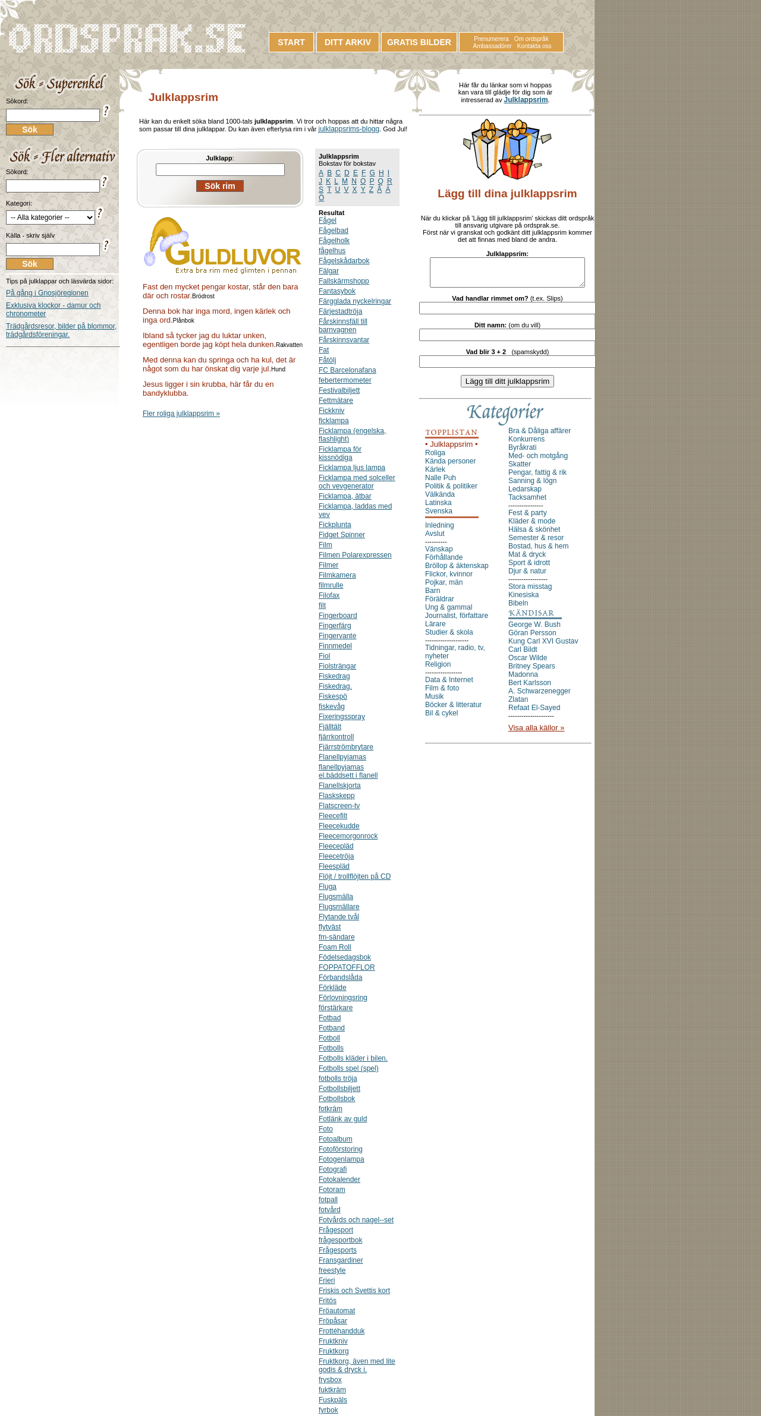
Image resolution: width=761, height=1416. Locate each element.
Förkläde (333, 987)
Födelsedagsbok (345, 957)
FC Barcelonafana (347, 370)
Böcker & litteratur (453, 710)
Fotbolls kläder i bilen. (353, 1058)
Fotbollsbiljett (339, 1088)
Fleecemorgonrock (348, 836)
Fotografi (333, 1169)
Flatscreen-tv (339, 806)
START (291, 42)
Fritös (328, 1301)
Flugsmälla (336, 897)
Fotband (332, 1028)
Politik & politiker (451, 491)
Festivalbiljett (339, 390)
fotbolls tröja (338, 1078)
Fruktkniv (333, 1341)
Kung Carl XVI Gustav (543, 646)
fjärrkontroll (336, 737)
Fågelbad (333, 230)
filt (322, 605)
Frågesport (336, 1230)
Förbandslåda (340, 977)
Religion (438, 670)
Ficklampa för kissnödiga (340, 453)
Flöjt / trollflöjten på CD (355, 876)
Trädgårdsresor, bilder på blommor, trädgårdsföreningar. (61, 330)
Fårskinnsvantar (344, 340)
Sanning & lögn (532, 486)
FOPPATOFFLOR (347, 967)
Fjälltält (330, 727)
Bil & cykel (441, 718)
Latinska (438, 508)
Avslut (434, 539)
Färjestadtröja (340, 311)
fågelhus (332, 251)
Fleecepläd (336, 846)
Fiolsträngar (337, 666)
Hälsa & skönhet (534, 535)
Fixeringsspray (342, 716)
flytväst (330, 927)
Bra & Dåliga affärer (539, 436)
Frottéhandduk (341, 1331)
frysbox (330, 1380)
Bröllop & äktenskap (457, 571)
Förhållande (444, 563)
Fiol (324, 656)
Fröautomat (337, 1311)
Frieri (327, 1280)
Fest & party (527, 518)
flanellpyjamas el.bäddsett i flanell (348, 771)
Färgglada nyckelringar (355, 301)
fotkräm (330, 1109)
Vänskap (439, 554)
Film (325, 545)
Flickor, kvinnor (449, 579)
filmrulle (331, 585)
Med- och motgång (538, 461)
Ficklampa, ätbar (345, 496)
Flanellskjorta (340, 785)
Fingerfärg (335, 626)
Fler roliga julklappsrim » (181, 413)
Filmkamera (337, 575)
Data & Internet (449, 685)
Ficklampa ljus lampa (352, 467)
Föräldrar (439, 604)
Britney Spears (531, 671)
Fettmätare (336, 400)
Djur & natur (527, 576)
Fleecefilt (333, 816)
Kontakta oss (534, 46)
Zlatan (518, 705)
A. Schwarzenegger (539, 696)
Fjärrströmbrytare (346, 747)
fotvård (330, 1210)
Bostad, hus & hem (538, 551)
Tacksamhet (527, 503)
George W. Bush (534, 630)
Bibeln (518, 608)
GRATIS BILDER (419, 42)
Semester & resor (536, 543)
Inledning (439, 530)
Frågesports (338, 1250)
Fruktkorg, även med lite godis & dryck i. (357, 1365)
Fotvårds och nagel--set (356, 1220)
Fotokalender (339, 1179)
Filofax (329, 595)
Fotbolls (331, 1048)
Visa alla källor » (536, 733)
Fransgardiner (341, 1260)
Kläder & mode (531, 526)
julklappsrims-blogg (348, 129)
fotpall (328, 1200)
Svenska (438, 516)
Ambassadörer (492, 46)
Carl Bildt (522, 655)
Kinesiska (523, 600)
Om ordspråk (531, 39)
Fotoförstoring (341, 1149)
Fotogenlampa (341, 1159)
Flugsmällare (339, 907)
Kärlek (435, 475)
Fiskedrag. (335, 686)
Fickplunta (335, 525)
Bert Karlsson (529, 688)
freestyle (332, 1270)
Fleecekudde (339, 826)
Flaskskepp (337, 795)
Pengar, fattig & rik (537, 478)
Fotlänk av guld (343, 1119)
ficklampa (334, 421)
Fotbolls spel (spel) (349, 1068)
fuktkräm (332, 1390)
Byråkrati (522, 453)
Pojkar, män (444, 588)
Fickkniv (331, 410)
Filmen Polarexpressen (355, 555)
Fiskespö (333, 696)
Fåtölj (327, 360)
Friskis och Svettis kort (354, 1290)
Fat (324, 350)
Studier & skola (449, 637)
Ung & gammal (448, 612)
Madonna (523, 680)
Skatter (519, 469)
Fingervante (337, 636)
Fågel (328, 220)
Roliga (435, 458)
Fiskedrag (334, 676)
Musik (434, 702)
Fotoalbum (336, 1139)
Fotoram (332, 1189)
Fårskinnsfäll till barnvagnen (343, 325)
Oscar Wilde (527, 663)
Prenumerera (491, 39)
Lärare (435, 629)
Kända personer (450, 466)
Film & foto (442, 693)
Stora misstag (530, 592)
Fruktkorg (334, 1351)
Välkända (440, 500)
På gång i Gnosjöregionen (47, 293)
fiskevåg (332, 706)
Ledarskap (525, 494)
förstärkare (336, 1008)
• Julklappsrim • (451, 449)
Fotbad (330, 1018)
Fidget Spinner (342, 535)
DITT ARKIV (348, 42)
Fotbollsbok (337, 1099)
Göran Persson (532, 638)
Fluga (328, 886)
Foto (326, 1129)
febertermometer (345, 380)
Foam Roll (335, 947)
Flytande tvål (339, 917)
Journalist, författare (456, 621)
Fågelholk (334, 240)
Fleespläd (334, 866)
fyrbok (328, 1410)
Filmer (328, 565)
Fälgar (329, 271)
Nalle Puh (440, 483)
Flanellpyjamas (342, 757)
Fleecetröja (336, 856)
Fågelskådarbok (344, 261)
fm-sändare (337, 937)
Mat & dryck (527, 560)
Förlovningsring (343, 998)
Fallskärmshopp (344, 281)
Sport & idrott (529, 568)
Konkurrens (526, 444)
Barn (432, 596)
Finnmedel (335, 646)
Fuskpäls (333, 1400)
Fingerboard (338, 615)
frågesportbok (340, 1240)
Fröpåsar (333, 1321)
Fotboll (329, 1038)
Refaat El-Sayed (534, 713)
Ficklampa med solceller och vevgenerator (357, 482)
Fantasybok (337, 291)
